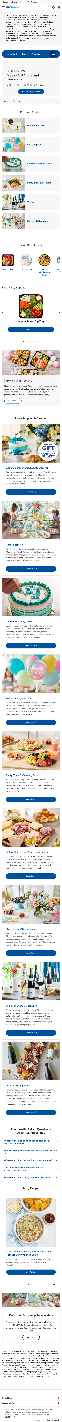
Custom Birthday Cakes (40, 163)
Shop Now (40, 329)
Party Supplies (36, 144)
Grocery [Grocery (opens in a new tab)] (6, 2)
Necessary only (39, 1420)
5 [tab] (33, 341)
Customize (33, 1414)
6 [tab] (36, 341)
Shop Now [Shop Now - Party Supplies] (38, 568)
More (53, 54)
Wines (31, 201)
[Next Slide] (59, 312)
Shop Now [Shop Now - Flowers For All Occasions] (38, 952)
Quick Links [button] (31, 1398)
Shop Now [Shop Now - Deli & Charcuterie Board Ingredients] (38, 876)
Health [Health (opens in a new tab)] (14, 2)
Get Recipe (41, 1272)
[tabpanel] (31, 313)
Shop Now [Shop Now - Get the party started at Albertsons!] (38, 491)
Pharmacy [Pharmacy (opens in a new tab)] (22, 2)
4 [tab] (31, 341)
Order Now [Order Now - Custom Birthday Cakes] (38, 645)
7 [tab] (38, 341)
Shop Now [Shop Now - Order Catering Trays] (38, 1112)
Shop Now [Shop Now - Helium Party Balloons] (38, 722)
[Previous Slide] (3, 312)
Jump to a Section (31, 101)
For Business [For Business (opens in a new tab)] (33, 2)
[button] (53, 7)
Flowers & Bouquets (38, 220)
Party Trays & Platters (40, 182)
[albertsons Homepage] (12, 7)
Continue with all (53, 1420)
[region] (31, 1414)
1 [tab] (23, 341)
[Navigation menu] (3, 7)
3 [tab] (28, 341)
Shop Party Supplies (31, 91)
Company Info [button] (31, 1403)
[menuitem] (13, 54)
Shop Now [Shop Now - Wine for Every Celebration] (38, 1032)
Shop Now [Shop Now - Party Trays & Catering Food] (38, 799)
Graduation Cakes (37, 125)
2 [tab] (26, 341)
